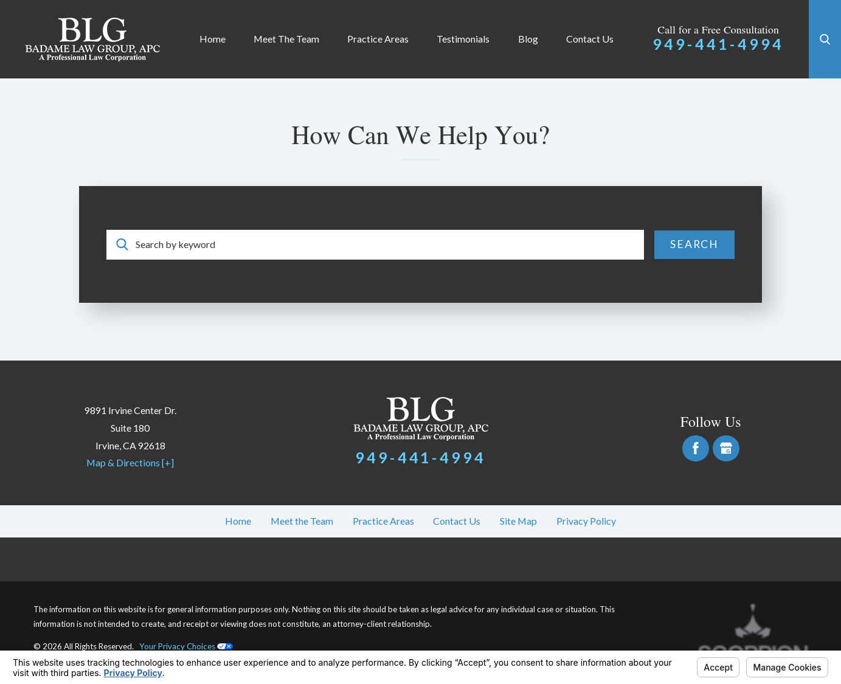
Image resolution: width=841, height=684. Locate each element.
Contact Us (590, 38)
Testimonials (463, 38)
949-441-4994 (718, 44)
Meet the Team (286, 38)
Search (694, 244)
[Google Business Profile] (726, 448)
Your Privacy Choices (186, 646)
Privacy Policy (586, 521)
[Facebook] (695, 448)
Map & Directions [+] (130, 462)
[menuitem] (212, 39)
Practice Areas (378, 38)
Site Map (518, 521)
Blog (528, 38)
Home (212, 38)
